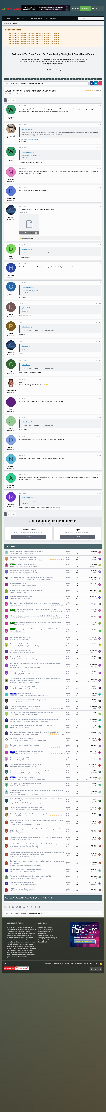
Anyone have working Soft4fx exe (25, 622)
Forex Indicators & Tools (46, 1043)
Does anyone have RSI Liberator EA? (26, 835)
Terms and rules (58, 1071)
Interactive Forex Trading (29, 643)
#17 (100, 436)
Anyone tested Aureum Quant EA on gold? (23, 628)
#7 (100, 245)
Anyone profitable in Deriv (18, 714)
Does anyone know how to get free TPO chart (24, 744)
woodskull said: (26, 129)
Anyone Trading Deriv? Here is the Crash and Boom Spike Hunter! (30, 871)
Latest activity (7, 23)
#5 (100, 187)
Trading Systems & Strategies (47, 1045)
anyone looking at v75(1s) (18, 641)
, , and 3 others (31, 238)
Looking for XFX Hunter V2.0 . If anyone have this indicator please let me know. (35, 777)
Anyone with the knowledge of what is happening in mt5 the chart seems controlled (36, 895)
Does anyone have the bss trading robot (22, 729)
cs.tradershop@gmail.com (30, 139)
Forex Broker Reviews (29, 890)
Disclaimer (78, 1071)
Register (15, 23)
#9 (100, 283)
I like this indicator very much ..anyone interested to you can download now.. (39, 680)
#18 (100, 455)
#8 (100, 264)
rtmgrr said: (25, 346)
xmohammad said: (27, 152)
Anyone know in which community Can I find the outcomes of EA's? (31, 934)
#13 (100, 360)
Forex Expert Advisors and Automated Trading (37, 637)
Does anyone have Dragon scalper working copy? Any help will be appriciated (34, 790)
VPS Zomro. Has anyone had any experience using (26, 648)
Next (13, 100)
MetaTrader (30, 611)
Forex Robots (42, 1041)
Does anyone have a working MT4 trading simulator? (26, 822)
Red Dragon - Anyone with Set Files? (21, 796)
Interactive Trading (24, 1038)
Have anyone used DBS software (20, 695)
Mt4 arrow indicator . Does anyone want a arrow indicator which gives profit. (34, 673)
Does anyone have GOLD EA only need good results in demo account (31, 635)
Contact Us (53, 19)
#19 (100, 474)
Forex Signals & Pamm (45, 1047)
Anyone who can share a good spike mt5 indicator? (26, 927)
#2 (100, 125)
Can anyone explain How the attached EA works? (25, 841)
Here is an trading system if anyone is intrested (25, 764)
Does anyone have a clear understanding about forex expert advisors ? (32, 770)
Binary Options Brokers (19, 1043)
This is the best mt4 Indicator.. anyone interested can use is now (35, 667)
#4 (100, 168)
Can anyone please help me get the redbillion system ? (27, 865)
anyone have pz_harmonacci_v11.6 (21, 654)
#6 (100, 206)
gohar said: (25, 308)
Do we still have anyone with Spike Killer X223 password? (28, 757)
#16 (100, 417)
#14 (100, 379)
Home (9, 19)
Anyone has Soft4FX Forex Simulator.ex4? (23, 615)
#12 (100, 341)
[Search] (101, 8)
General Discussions (30, 731)
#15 (100, 398)
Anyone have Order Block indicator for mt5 (29, 809)
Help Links (21, 19)
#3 (100, 148)
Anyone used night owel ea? (19, 701)
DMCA (86, 1071)
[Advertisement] (53, 525)
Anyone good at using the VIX (19, 815)
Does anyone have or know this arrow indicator (24, 802)
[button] (97, 8)
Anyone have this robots (25, 751)
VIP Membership (37, 19)
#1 (100, 106)
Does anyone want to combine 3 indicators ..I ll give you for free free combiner (34, 660)
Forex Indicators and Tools (30, 617)
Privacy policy (69, 1071)
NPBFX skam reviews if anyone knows (22, 946)
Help (91, 1071)
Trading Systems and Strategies (31, 624)
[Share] (97, 106)
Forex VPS (26, 649)
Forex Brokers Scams (45, 1038)
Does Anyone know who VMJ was (20, 708)
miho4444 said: (26, 249)
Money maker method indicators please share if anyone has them (30, 828)
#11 (100, 322)
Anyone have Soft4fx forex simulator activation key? (26, 609)
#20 (100, 493)
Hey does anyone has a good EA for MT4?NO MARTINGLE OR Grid (31, 783)
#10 (100, 303)
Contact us (47, 1071)
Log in (78, 594)
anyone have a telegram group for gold (22, 940)
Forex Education (30, 710)
